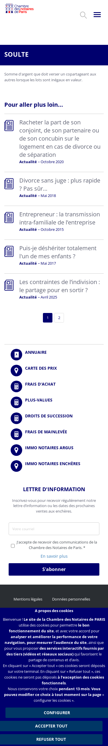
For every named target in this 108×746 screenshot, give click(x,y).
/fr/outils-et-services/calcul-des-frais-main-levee (54, 434)
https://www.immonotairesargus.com (54, 450)
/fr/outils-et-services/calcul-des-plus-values (54, 402)
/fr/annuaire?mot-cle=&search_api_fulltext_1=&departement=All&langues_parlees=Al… (54, 354)
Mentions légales (28, 599)
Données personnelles (71, 599)
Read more (54, 143)
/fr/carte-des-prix (54, 370)
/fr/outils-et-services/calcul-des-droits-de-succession (54, 418)
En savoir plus (54, 556)
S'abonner (54, 569)
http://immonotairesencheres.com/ (54, 466)
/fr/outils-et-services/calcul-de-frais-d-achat (54, 386)
